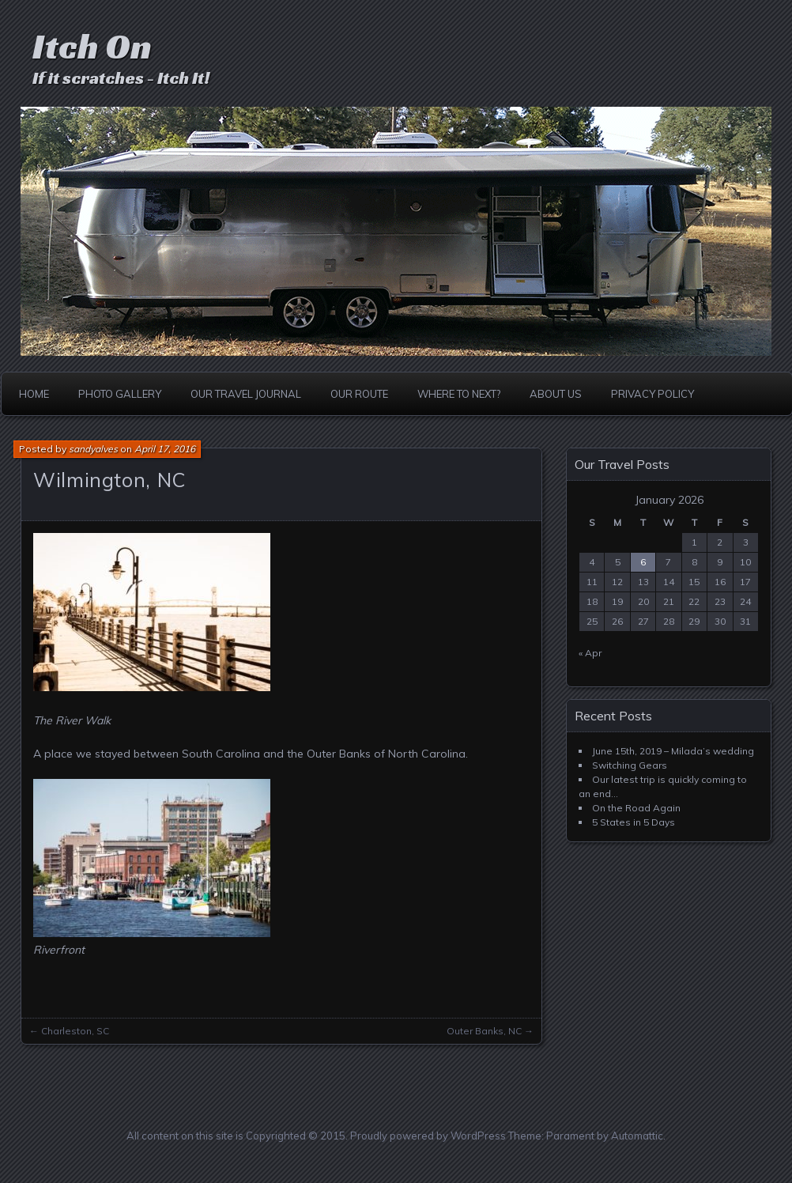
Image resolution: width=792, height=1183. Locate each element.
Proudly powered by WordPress (428, 1135)
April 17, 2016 (164, 449)
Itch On (92, 46)
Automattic (637, 1135)
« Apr (590, 653)
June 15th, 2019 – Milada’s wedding (673, 751)
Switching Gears (629, 765)
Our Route (359, 393)
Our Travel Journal (245, 393)
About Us (556, 393)
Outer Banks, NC (484, 1031)
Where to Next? (458, 393)
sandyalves (93, 449)
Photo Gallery (119, 393)
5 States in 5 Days (633, 822)
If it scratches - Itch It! (120, 78)
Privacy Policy (652, 393)
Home (34, 393)
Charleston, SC (75, 1031)
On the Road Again (636, 808)
